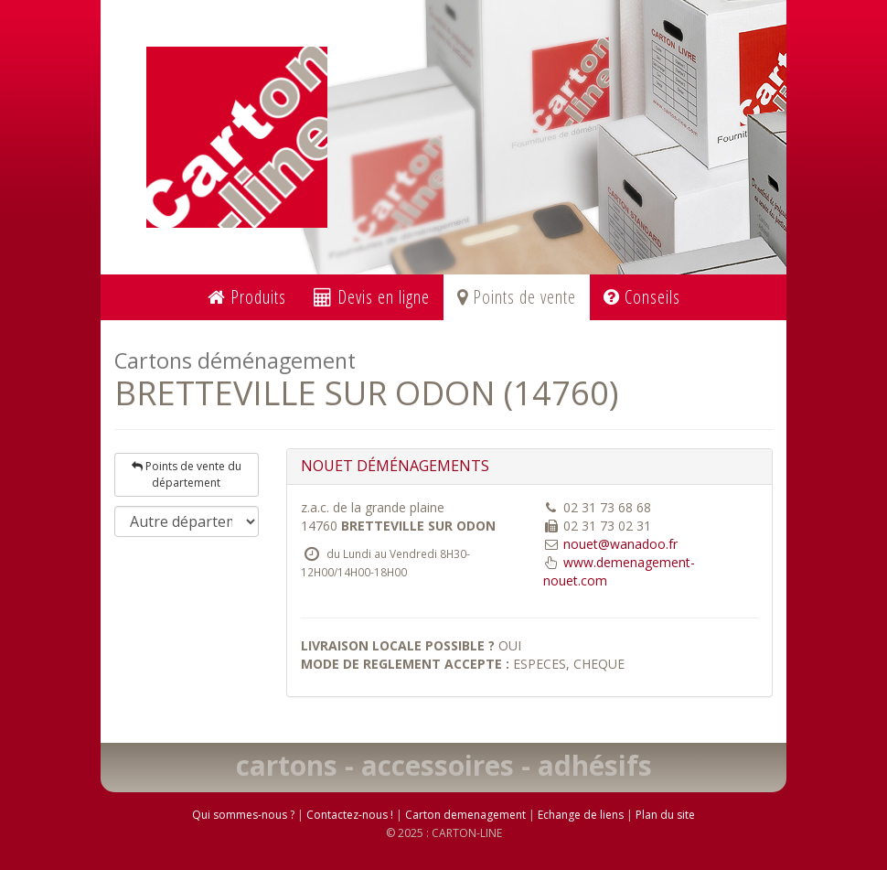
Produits (247, 297)
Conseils (642, 297)
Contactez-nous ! (349, 814)
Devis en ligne (372, 297)
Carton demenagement (465, 814)
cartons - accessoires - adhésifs (444, 765)
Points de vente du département (186, 474)
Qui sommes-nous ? (243, 814)
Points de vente (516, 297)
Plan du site (665, 814)
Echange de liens (581, 814)
